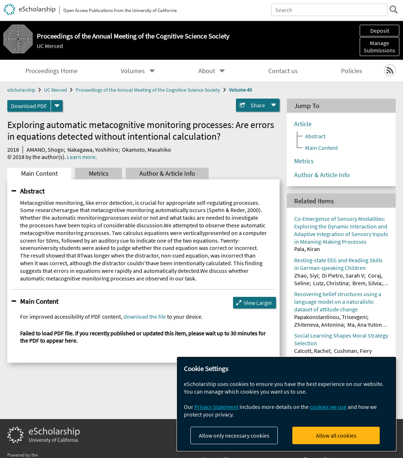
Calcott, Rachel (312, 350)
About (206, 71)
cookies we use (328, 406)
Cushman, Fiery (353, 350)
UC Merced (50, 45)
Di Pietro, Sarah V (343, 275)
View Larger (258, 302)
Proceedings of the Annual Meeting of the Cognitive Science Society (148, 90)
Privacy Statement (216, 406)
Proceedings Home (51, 71)
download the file (144, 316)
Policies (351, 71)
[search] (393, 9)
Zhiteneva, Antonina (319, 324)
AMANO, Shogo (45, 149)
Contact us (283, 71)
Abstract (32, 191)
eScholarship (21, 90)
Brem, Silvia (366, 283)
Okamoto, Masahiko (146, 149)
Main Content (39, 174)
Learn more (81, 156)
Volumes (133, 71)
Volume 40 (240, 90)
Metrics (98, 174)
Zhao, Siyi (306, 275)
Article (303, 124)
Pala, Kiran (307, 248)
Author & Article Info (167, 174)
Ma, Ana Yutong (366, 324)
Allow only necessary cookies (234, 435)
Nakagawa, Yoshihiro (92, 149)
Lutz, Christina (330, 283)
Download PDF (29, 105)
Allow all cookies (336, 435)
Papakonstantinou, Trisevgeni (330, 316)
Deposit (379, 30)
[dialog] (286, 404)
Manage (379, 46)
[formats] (57, 106)
